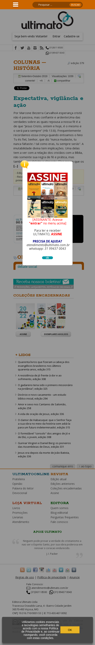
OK (70, 630)
